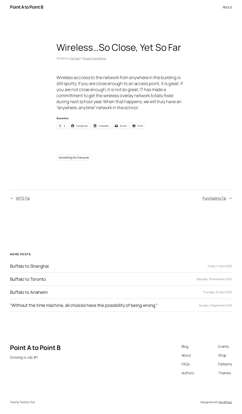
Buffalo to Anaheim (29, 292)
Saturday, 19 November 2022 (214, 279)
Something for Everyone (74, 157)
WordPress (225, 402)
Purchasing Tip (214, 198)
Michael (75, 58)
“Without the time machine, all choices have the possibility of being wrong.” (83, 305)
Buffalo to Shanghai (29, 266)
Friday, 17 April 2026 (220, 266)
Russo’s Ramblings (94, 58)
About (227, 7)
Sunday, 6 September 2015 (215, 305)
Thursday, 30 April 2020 (217, 292)
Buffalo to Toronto (28, 279)
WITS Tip (23, 198)
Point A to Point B (26, 7)
